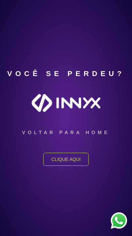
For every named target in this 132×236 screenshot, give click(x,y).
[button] (66, 132)
